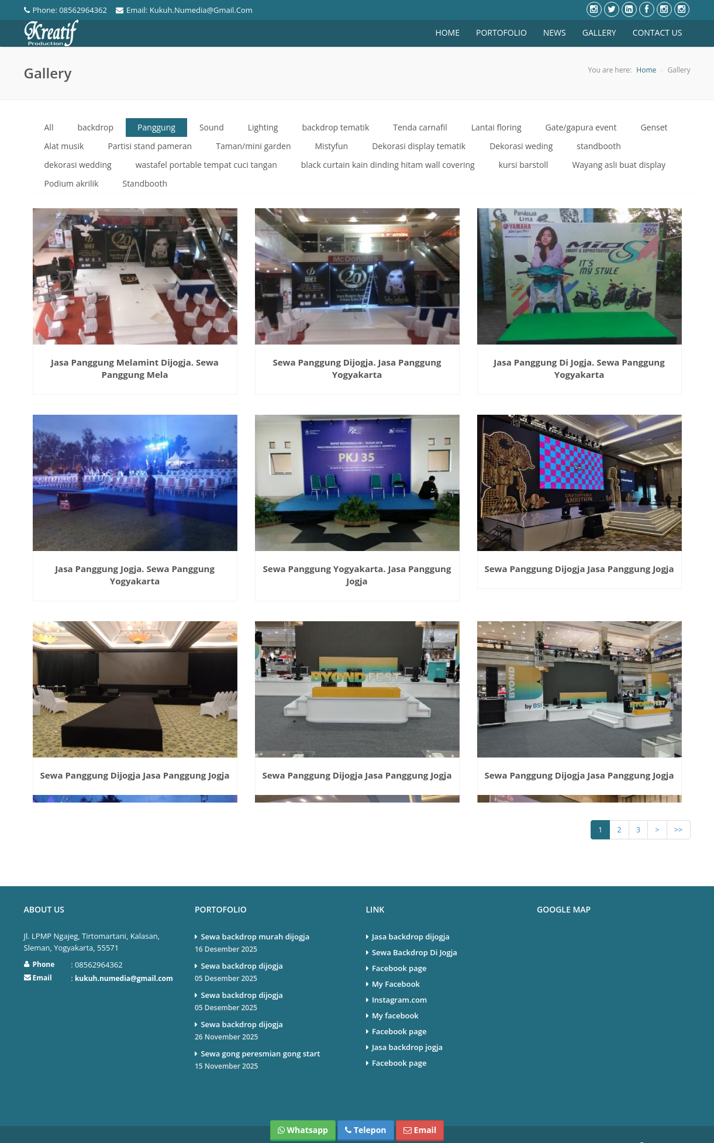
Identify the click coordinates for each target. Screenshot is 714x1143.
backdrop (95, 127)
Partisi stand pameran (150, 146)
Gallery (599, 32)
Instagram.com (399, 978)
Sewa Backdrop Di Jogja (414, 930)
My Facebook (396, 962)
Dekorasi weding (521, 146)
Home (447, 32)
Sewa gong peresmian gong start (272, 1039)
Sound (211, 127)
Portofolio (501, 32)
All (49, 127)
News (554, 32)
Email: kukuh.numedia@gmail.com (184, 10)
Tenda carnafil (420, 127)
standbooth (599, 146)
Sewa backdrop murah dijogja (272, 922)
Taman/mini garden (253, 146)
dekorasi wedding (78, 164)
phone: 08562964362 (65, 10)
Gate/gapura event (581, 127)
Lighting (263, 127)
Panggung (156, 127)
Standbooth (144, 183)
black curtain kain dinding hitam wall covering (388, 164)
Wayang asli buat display (618, 164)
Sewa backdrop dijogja (272, 951)
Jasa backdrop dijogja (411, 915)
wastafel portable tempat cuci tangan (206, 164)
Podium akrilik (71, 183)
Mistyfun (332, 146)
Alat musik (64, 146)
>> (678, 808)
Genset (653, 127)
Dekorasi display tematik (418, 146)
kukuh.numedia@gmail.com (124, 957)
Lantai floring (496, 127)
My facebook (395, 994)
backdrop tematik (335, 127)
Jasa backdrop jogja (407, 1025)
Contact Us (657, 32)
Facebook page (399, 946)
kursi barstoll (524, 164)
